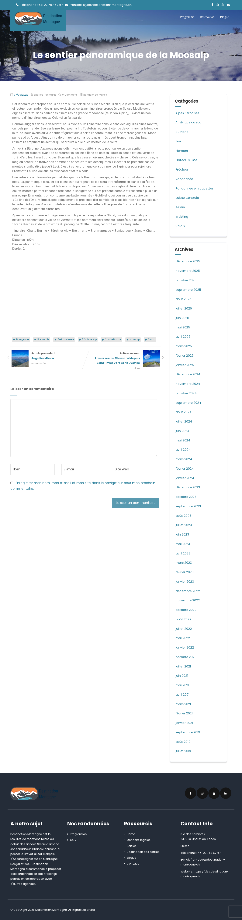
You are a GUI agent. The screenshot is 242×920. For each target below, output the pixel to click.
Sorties (132, 846)
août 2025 (184, 299)
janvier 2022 (185, 647)
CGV (73, 840)
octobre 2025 (186, 280)
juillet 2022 (184, 628)
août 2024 (184, 412)
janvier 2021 (185, 722)
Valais (105, 95)
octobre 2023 (186, 496)
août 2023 (184, 515)
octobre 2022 (186, 609)
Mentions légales (138, 840)
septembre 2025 (189, 289)
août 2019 (183, 741)
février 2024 (185, 468)
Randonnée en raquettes (196, 188)
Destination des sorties (143, 852)
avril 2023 (183, 553)
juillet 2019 (184, 751)
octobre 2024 (187, 393)
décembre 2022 (189, 591)
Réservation (207, 17)
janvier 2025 (185, 365)
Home (131, 834)
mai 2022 (183, 638)
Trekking (182, 216)
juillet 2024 (184, 421)
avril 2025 (183, 336)
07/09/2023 (22, 95)
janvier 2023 (185, 581)
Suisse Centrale (188, 197)
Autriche (182, 131)
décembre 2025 (189, 261)
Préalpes (182, 169)
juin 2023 (183, 534)
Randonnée (93, 95)
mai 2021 (183, 685)
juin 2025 (183, 318)
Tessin (180, 207)
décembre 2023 (189, 487)
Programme (187, 17)
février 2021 (185, 713)
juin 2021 (182, 675)
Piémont (182, 150)
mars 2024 (184, 459)
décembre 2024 (189, 374)
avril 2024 (184, 449)
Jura (138, 368)
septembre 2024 (189, 402)
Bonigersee (22, 339)
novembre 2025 (188, 270)
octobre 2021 (186, 657)
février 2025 (185, 355)
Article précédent (48, 356)
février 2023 (185, 572)
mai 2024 (183, 440)
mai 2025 (183, 327)
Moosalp (135, 339)
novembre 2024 (189, 383)
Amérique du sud (189, 122)
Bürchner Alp (89, 339)
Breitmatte (43, 339)
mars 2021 (184, 704)
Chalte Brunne (113, 339)
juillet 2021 (184, 666)
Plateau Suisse (187, 160)
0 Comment (71, 95)
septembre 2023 (189, 506)
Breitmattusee (66, 339)
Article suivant (123, 358)
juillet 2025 (184, 308)
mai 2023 (183, 544)
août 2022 (184, 619)
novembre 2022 (188, 600)
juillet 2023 (184, 525)
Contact (133, 863)
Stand (151, 339)
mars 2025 (184, 346)
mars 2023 (184, 562)
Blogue (224, 17)
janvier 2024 (186, 478)
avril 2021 (183, 694)
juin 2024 (183, 431)
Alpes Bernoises (188, 113)
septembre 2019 (189, 732)
